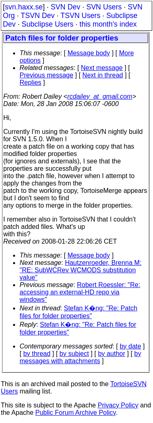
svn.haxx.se (24, 7)
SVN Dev (65, 7)
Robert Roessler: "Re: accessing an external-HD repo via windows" (80, 292)
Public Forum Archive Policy (75, 412)
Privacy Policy (118, 405)
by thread (37, 353)
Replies (30, 82)
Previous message (46, 75)
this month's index (108, 24)
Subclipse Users (47, 24)
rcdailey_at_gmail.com (99, 96)
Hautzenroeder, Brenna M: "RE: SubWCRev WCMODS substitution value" (81, 270)
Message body (88, 53)
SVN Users (104, 7)
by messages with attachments (80, 357)
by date (130, 346)
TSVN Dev (38, 15)
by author (111, 353)
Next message (101, 67)
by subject (74, 353)
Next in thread (102, 75)
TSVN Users (80, 15)
